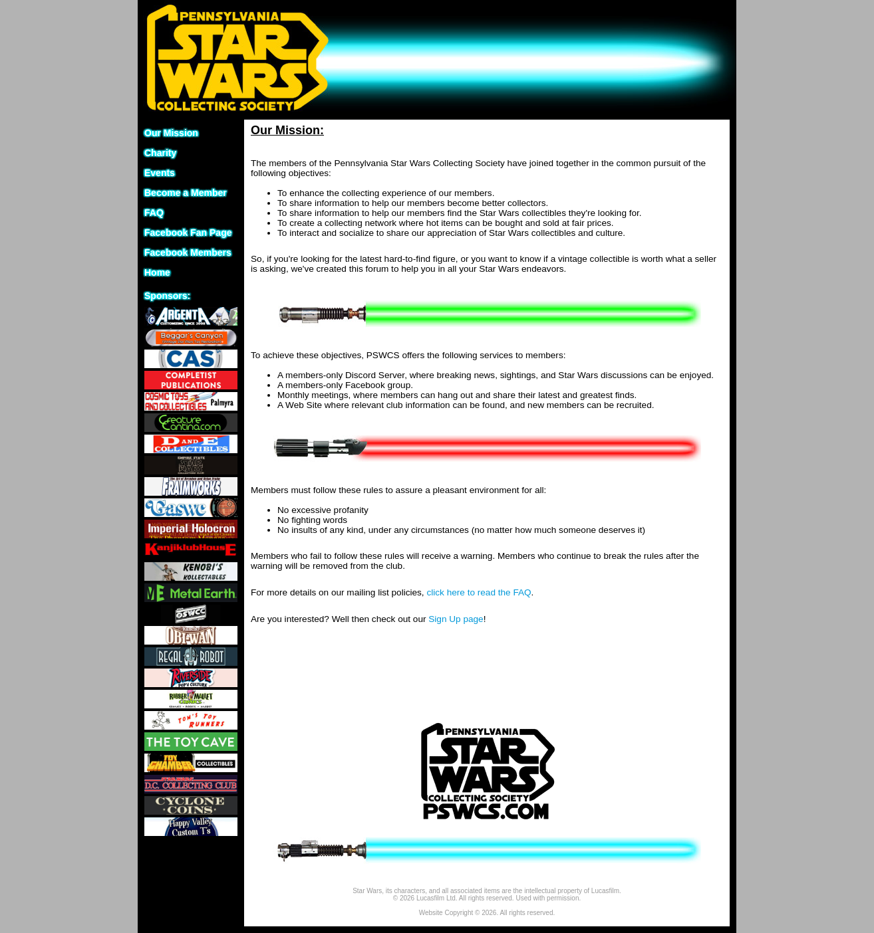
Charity (160, 153)
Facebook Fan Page (187, 232)
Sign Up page (455, 619)
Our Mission (171, 133)
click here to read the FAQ (478, 592)
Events (159, 172)
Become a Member (185, 192)
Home (157, 272)
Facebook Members (187, 252)
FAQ (154, 212)
